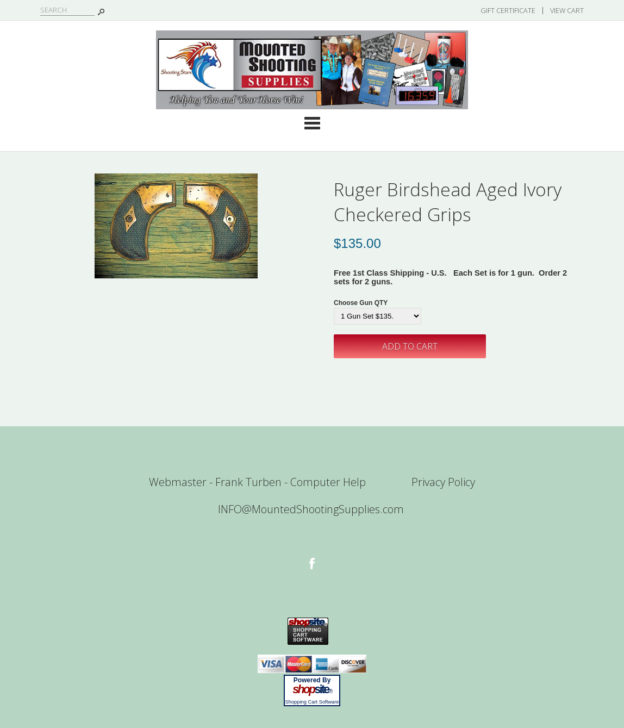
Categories (312, 123)
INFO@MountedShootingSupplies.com (311, 509)
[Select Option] (377, 316)
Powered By (312, 680)
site (312, 689)
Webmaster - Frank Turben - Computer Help (257, 482)
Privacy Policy (443, 482)
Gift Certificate (508, 10)
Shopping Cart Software (312, 702)
